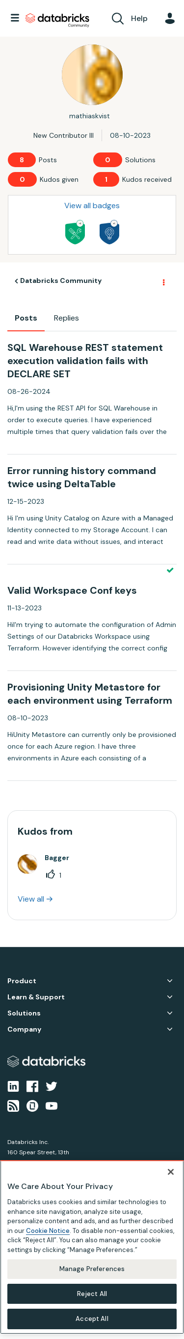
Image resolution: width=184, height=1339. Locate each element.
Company (24, 1029)
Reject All (92, 1294)
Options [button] (163, 281)
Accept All (92, 1319)
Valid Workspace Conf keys (72, 590)
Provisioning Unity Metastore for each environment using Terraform (89, 694)
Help (139, 18)
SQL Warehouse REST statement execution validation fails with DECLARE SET (85, 360)
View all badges (92, 205)
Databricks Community (57, 20)
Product (21, 981)
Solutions (24, 1013)
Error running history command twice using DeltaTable (81, 477)
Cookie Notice (48, 1231)
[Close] (171, 1172)
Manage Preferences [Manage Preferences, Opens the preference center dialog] (92, 1269)
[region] (92, 1247)
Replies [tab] (66, 318)
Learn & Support (36, 997)
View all (31, 899)
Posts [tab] (26, 318)
